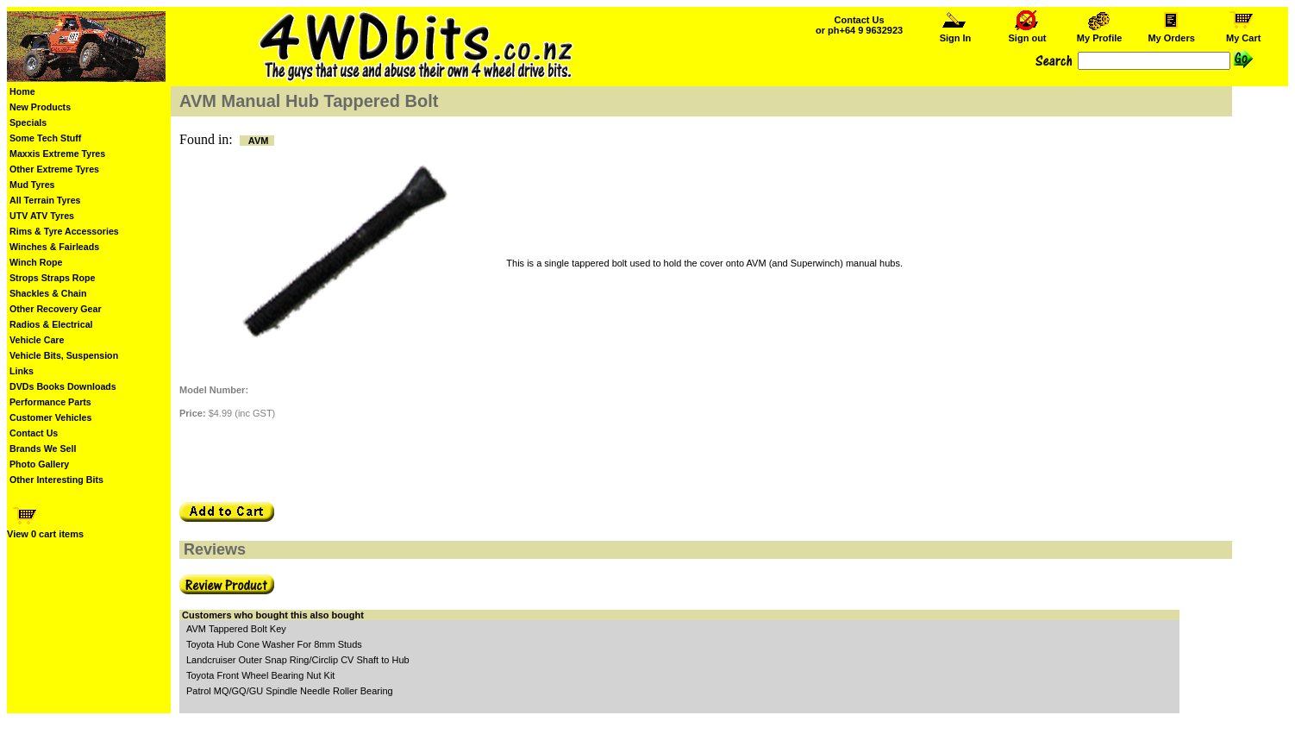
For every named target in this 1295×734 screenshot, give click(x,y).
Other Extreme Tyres (54, 169)
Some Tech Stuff (45, 138)
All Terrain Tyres (45, 200)
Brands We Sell (42, 448)
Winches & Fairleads (54, 247)
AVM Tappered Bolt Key (236, 629)
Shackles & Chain (47, 293)
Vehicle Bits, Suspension (63, 355)
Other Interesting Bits (56, 479)
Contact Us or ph (859, 25)
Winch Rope (35, 262)
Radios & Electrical (51, 324)
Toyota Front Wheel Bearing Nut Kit (260, 675)
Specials (28, 122)
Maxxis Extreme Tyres (57, 153)
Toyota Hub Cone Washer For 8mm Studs (274, 644)
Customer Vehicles (50, 417)
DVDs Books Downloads (62, 386)
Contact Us (33, 433)
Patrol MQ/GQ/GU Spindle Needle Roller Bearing (289, 691)
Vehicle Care (36, 340)
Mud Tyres (32, 184)
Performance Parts (50, 402)
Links (21, 371)
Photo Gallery (39, 464)
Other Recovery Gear (55, 309)
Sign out (1027, 33)
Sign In (955, 33)
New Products (40, 107)
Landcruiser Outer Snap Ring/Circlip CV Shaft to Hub (298, 660)
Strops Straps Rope (52, 278)
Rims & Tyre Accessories (64, 231)
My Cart (1243, 33)
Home (22, 91)
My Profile (1099, 33)
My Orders (1171, 33)
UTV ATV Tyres (41, 215)
